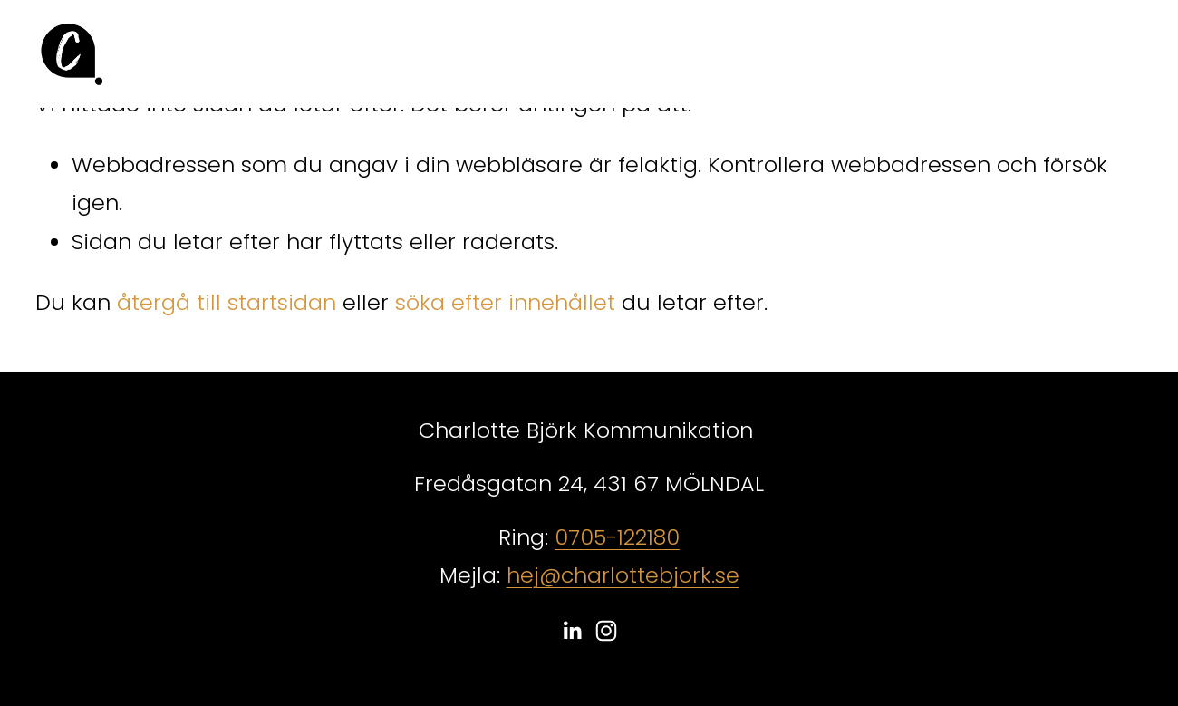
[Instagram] (606, 631)
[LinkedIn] (572, 631)
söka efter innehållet (505, 302)
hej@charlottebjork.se (623, 575)
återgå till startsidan (226, 302)
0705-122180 (617, 537)
